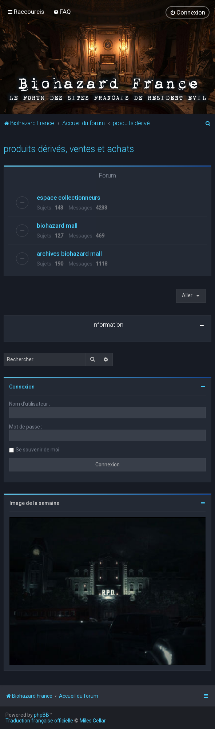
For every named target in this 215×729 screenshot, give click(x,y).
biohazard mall (57, 225)
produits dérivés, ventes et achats (69, 148)
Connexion (22, 387)
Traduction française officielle (39, 721)
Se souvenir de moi (37, 450)
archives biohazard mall (69, 253)
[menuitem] (62, 11)
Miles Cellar (93, 721)
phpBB (41, 715)
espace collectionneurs (68, 197)
